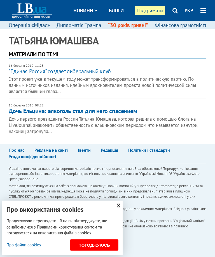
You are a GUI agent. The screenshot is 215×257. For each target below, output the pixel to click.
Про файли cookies (23, 245)
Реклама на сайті (51, 150)
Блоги (116, 10)
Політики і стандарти (149, 150)
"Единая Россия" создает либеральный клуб (60, 71)
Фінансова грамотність (181, 25)
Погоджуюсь (94, 245)
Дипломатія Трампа (79, 25)
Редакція (109, 150)
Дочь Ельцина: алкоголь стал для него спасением (73, 111)
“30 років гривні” (128, 25)
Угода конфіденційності (32, 156)
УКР (188, 10)
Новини (85, 10)
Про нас (16, 150)
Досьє (112, 31)
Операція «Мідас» (29, 25)
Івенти (84, 150)
